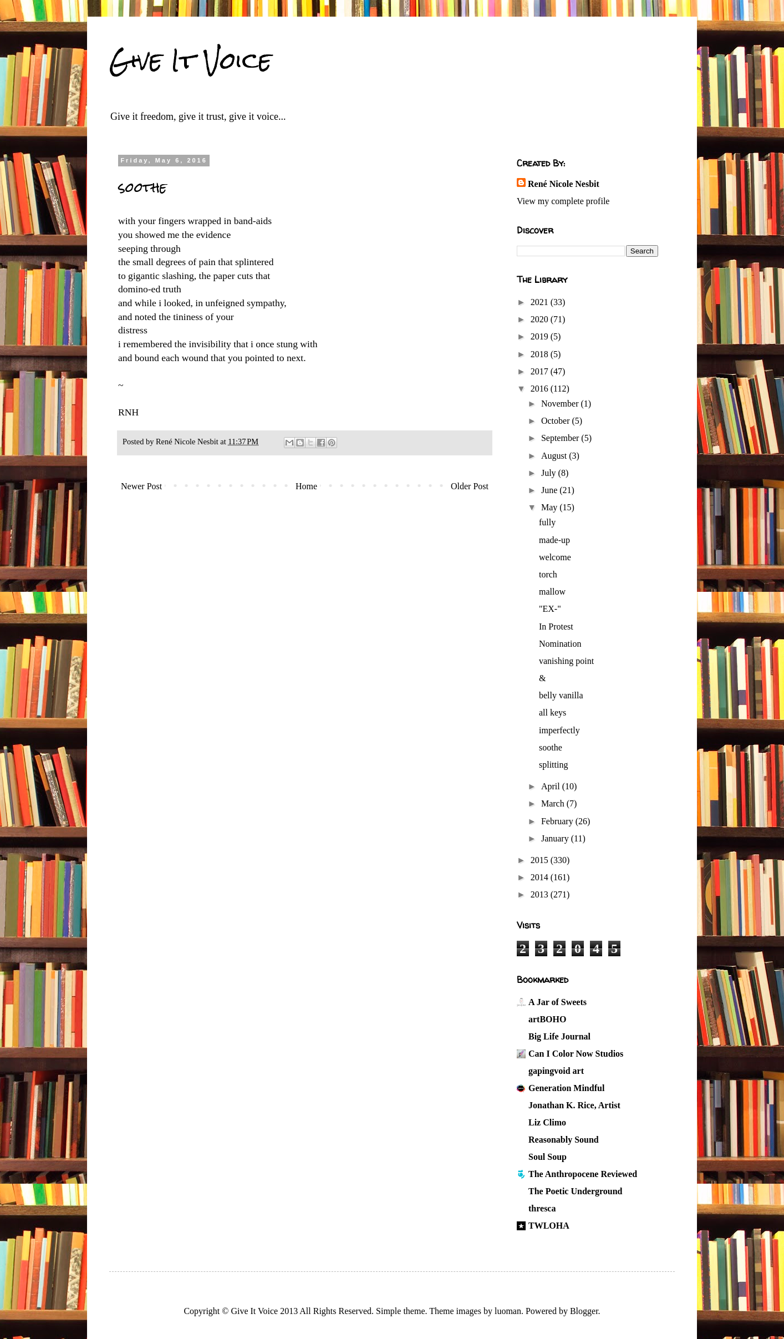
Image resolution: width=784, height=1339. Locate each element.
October (556, 420)
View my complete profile (563, 201)
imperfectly (559, 730)
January (556, 838)
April (551, 786)
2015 (541, 860)
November (561, 403)
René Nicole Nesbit (563, 184)
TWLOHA (548, 1225)
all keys (552, 712)
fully (547, 522)
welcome (555, 557)
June (550, 490)
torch (548, 574)
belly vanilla (561, 695)
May (550, 507)
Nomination (560, 643)
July (549, 473)
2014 (541, 877)
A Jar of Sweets (557, 1002)
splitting (553, 764)
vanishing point (566, 661)
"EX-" (550, 608)
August (555, 455)
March (554, 803)
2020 (541, 319)
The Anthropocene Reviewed (582, 1174)
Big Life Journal (559, 1036)
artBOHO (547, 1019)
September (561, 438)
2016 (541, 388)
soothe (550, 747)
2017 (541, 371)
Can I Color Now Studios (575, 1053)
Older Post (469, 486)
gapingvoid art (556, 1071)
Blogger (584, 1311)
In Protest (556, 626)
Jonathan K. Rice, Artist (574, 1105)
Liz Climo (547, 1122)
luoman (508, 1311)
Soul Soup (547, 1157)
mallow (552, 591)
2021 (541, 302)
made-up (554, 540)
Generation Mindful (566, 1088)
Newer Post (141, 486)
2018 (541, 354)
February (558, 821)
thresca (542, 1208)
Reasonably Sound (563, 1139)
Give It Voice (190, 60)
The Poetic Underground (575, 1191)
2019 (541, 336)
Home (306, 486)
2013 (541, 894)
